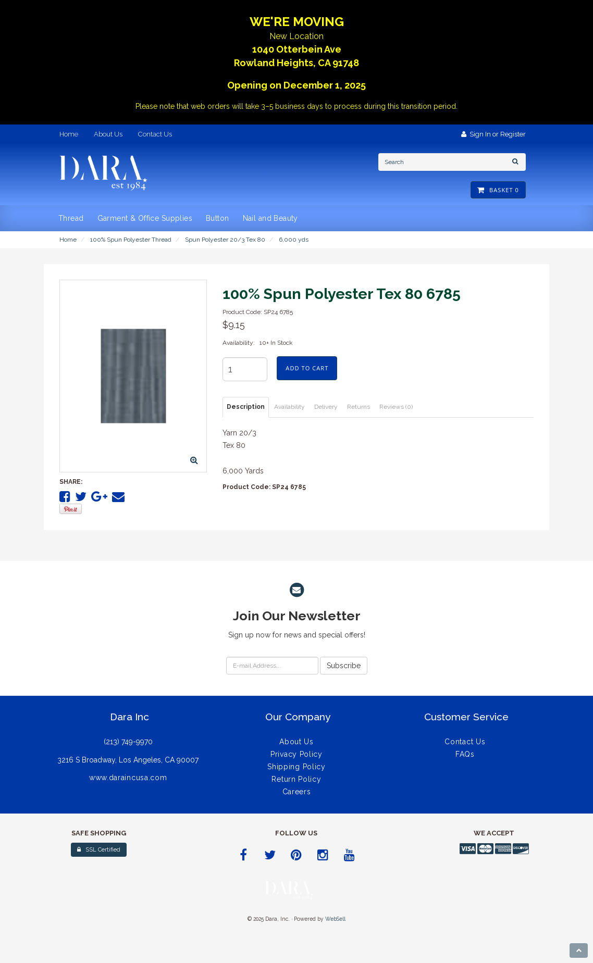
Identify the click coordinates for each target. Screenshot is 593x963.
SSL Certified (98, 849)
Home (68, 239)
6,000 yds (293, 239)
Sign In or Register (493, 134)
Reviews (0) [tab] (396, 406)
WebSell (335, 919)
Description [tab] (246, 406)
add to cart (307, 368)
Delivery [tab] (326, 406)
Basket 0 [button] (498, 190)
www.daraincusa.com (128, 777)
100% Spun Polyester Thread (130, 239)
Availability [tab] (289, 406)
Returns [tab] (358, 406)
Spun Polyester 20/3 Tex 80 (225, 239)
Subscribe (344, 665)
